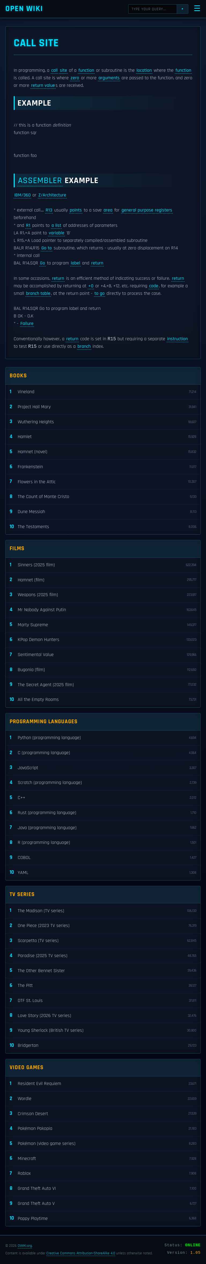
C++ (103, 798)
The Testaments (103, 527)
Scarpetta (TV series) (103, 941)
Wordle (103, 1099)
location (144, 70)
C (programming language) (103, 753)
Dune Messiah (103, 512)
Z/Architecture (52, 195)
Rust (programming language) (103, 813)
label (75, 263)
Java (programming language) (103, 828)
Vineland (103, 392)
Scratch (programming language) (103, 783)
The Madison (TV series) (103, 911)
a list (56, 225)
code (153, 286)
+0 (90, 286)
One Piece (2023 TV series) (103, 926)
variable (56, 233)
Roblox (103, 1174)
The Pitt (103, 986)
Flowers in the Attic (103, 482)
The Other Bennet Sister (103, 971)
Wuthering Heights (103, 422)
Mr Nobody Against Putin (103, 610)
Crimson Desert (103, 1114)
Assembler (40, 180)
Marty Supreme (103, 625)
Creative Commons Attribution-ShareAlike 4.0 (80, 1253)
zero (75, 78)
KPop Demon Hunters (103, 640)
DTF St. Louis (103, 1001)
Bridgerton (103, 1046)
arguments (109, 78)
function (86, 70)
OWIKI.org (25, 1246)
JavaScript (103, 768)
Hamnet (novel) (103, 452)
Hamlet (103, 437)
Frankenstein (103, 467)
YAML (103, 873)
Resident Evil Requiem (103, 1084)
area (108, 210)
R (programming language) (103, 843)
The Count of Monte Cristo (103, 497)
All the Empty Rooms (103, 700)
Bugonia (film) (103, 670)
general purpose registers (147, 210)
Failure (27, 324)
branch (84, 347)
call (54, 70)
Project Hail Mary (103, 407)
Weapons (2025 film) (103, 595)
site (63, 70)
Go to (46, 248)
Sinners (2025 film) (103, 565)
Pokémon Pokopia (103, 1129)
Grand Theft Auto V (103, 1204)
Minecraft (103, 1159)
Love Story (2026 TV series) (103, 1016)
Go (42, 263)
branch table (38, 293)
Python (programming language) (103, 738)
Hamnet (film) (103, 580)
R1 (28, 225)
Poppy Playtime (103, 1219)
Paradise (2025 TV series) (103, 956)
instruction (177, 339)
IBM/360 (22, 195)
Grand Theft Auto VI (103, 1189)
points (76, 210)
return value (43, 85)
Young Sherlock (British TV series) (103, 1031)
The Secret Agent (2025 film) (103, 685)
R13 (49, 210)
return (97, 263)
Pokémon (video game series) (103, 1144)
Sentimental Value (103, 655)
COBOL (103, 858)
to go (99, 293)
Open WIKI (24, 9)
